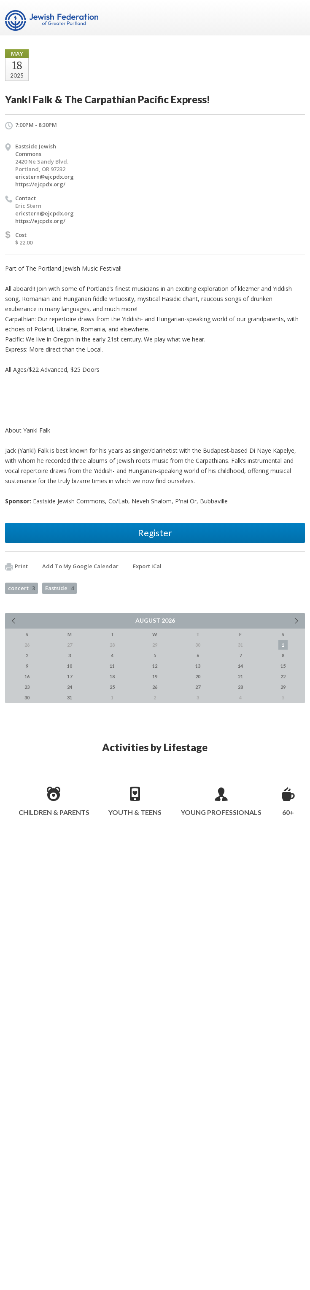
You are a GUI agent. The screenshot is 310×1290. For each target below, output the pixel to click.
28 (240, 687)
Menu (295, 17)
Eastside (59, 588)
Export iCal (147, 566)
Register (155, 532)
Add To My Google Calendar (80, 566)
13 (197, 666)
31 (69, 697)
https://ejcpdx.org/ (40, 184)
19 (154, 676)
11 (112, 666)
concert (21, 588)
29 (283, 687)
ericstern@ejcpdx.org (44, 176)
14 (240, 666)
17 (69, 676)
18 (112, 676)
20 (197, 676)
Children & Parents (54, 812)
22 (283, 676)
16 (27, 676)
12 (154, 666)
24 (69, 687)
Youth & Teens (135, 812)
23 (27, 687)
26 (154, 687)
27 (197, 687)
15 (283, 666)
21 (240, 676)
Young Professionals (221, 812)
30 (27, 697)
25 (112, 687)
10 (69, 666)
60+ (288, 812)
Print (16, 566)
